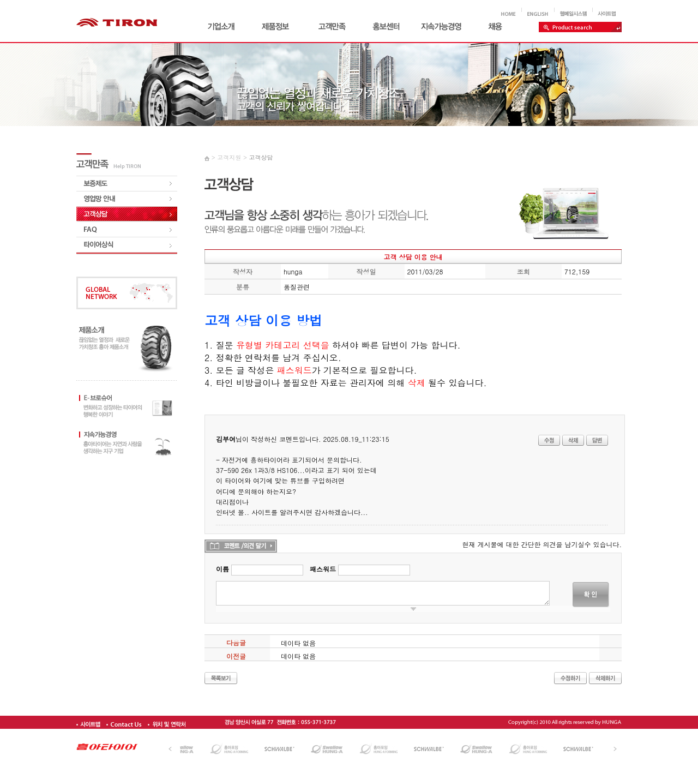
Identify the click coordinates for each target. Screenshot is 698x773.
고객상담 (261, 157)
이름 (222, 568)
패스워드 (323, 568)
